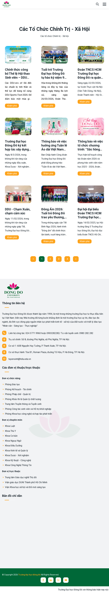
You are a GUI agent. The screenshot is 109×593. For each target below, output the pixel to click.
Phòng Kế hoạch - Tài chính (17, 389)
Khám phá (12, 105)
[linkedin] (51, 580)
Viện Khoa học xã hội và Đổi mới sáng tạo (24, 487)
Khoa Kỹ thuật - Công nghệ (16, 460)
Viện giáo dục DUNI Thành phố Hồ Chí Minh (24, 482)
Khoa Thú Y (9, 431)
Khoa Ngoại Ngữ (11, 440)
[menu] (104, 4)
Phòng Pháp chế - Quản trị (16, 394)
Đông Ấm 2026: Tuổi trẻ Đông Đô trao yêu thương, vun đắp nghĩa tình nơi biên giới (54, 217)
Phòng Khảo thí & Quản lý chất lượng (21, 399)
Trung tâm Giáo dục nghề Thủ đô (19, 477)
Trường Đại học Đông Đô (29, 575)
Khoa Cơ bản (9, 435)
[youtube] (66, 580)
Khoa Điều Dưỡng (12, 445)
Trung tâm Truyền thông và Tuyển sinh (21, 404)
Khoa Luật (8, 426)
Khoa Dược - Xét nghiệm (15, 455)
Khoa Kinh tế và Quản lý (15, 450)
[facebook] (43, 580)
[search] (97, 4)
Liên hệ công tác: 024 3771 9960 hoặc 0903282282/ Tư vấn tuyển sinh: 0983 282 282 (47, 333)
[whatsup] (58, 580)
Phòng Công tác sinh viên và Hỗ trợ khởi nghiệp (26, 409)
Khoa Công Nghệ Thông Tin (17, 465)
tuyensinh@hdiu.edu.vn (16, 359)
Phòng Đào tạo (11, 384)
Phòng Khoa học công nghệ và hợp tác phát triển (27, 413)
